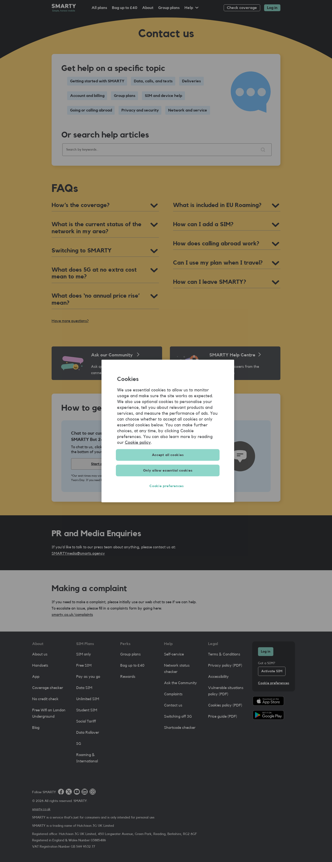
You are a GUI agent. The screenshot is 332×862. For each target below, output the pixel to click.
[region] (167, 431)
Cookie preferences (168, 486)
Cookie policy (138, 442)
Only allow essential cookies (168, 470)
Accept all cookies (168, 455)
